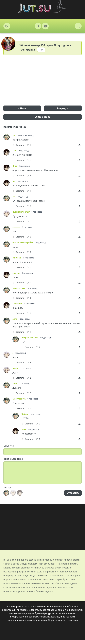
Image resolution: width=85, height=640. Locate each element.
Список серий (43, 116)
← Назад (22, 108)
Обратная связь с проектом (63, 620)
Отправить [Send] (73, 492)
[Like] (29, 145)
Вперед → (62, 108)
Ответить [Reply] (18, 145)
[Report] (80, 145)
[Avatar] (6, 493)
